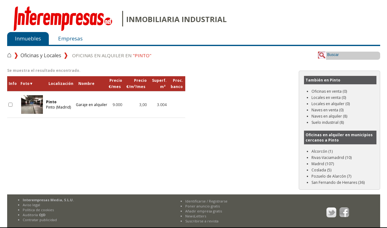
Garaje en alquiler (91, 104)
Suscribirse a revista (202, 221)
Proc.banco (177, 83)
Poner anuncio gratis (202, 206)
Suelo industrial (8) (327, 122)
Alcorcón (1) (322, 151)
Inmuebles (28, 38)
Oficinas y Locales (41, 55)
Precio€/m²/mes (136, 83)
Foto (27, 83)
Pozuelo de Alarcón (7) (331, 176)
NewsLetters (195, 216)
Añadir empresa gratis (203, 211)
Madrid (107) (322, 163)
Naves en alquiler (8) (329, 116)
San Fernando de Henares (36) (338, 182)
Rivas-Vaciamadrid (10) (331, 157)
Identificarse (195, 201)
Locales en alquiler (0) (330, 103)
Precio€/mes (115, 83)
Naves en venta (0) (327, 110)
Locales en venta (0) (328, 97)
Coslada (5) (321, 170)
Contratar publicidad (40, 219)
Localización (60, 83)
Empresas (70, 38)
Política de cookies (38, 209)
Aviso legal (31, 204)
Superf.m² (159, 83)
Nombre (86, 83)
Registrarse (218, 201)
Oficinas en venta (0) (329, 91)
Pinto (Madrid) (58, 104)
